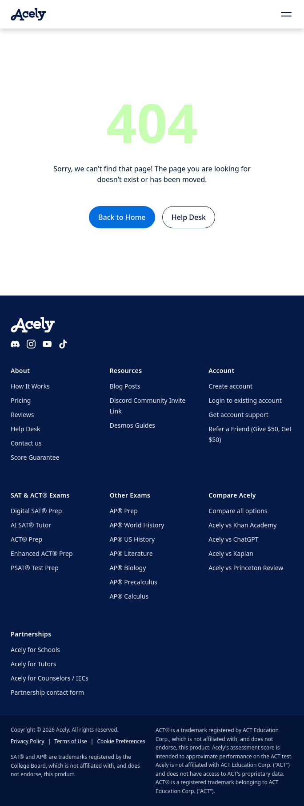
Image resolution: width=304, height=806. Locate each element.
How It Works (30, 386)
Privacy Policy (27, 741)
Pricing (21, 400)
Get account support (238, 414)
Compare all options (237, 510)
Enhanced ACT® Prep (42, 553)
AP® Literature (131, 553)
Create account (230, 386)
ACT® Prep (26, 539)
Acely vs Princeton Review (245, 567)
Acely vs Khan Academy (242, 525)
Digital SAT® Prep (36, 510)
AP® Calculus (129, 596)
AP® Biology (128, 567)
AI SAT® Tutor (31, 525)
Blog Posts (125, 386)
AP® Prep (124, 510)
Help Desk (189, 217)
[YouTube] (47, 344)
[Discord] (15, 344)
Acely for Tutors (33, 664)
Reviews (22, 414)
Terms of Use (70, 741)
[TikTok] (63, 344)
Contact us (26, 443)
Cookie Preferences (121, 741)
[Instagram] (31, 344)
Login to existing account (245, 400)
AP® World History (137, 525)
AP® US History (132, 539)
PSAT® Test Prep (35, 567)
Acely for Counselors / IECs (49, 678)
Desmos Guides (132, 425)
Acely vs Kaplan (230, 553)
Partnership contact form (47, 692)
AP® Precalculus (133, 582)
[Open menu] (286, 14)
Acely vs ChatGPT (233, 539)
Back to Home (122, 217)
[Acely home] (28, 14)
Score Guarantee (35, 457)
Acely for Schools (35, 649)
